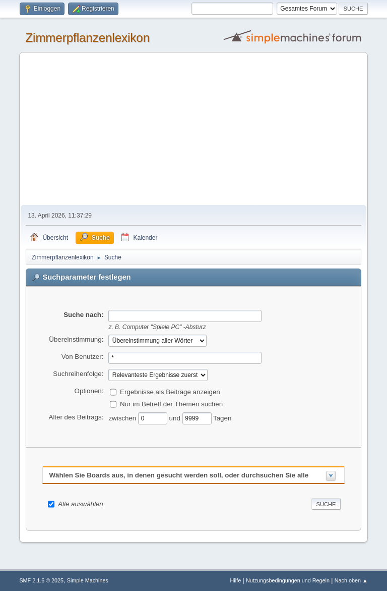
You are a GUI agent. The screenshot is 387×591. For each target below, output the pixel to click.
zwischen (123, 417)
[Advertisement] (193, 129)
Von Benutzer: (82, 356)
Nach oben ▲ (351, 580)
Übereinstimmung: (76, 339)
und (175, 417)
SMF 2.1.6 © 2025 (41, 580)
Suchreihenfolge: (78, 374)
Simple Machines (87, 580)
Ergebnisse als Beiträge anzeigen (170, 391)
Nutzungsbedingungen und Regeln (288, 580)
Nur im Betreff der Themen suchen (171, 403)
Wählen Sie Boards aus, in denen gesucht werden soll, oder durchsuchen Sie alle (178, 475)
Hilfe (235, 580)
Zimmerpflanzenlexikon (87, 37)
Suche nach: (83, 314)
